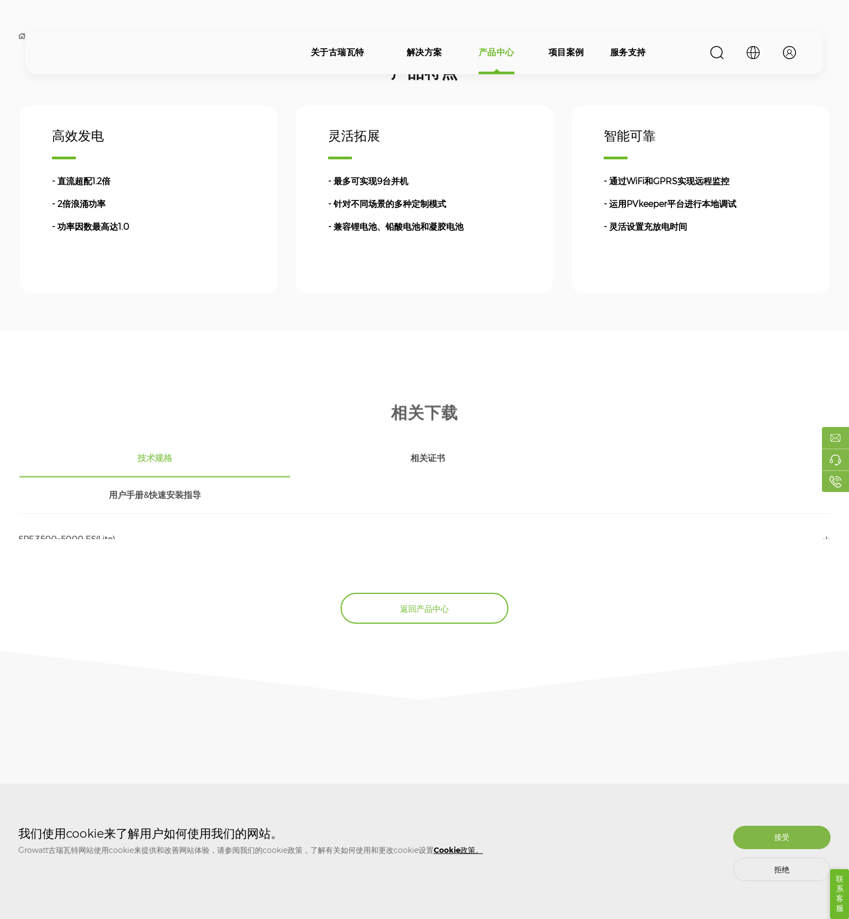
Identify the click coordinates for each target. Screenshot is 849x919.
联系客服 (840, 893)
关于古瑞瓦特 (337, 52)
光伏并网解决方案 (147, 780)
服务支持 (628, 52)
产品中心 (496, 52)
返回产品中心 (424, 562)
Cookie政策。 (458, 850)
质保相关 (338, 780)
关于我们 (31, 780)
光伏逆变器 (239, 780)
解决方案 (424, 52)
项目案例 (566, 52)
